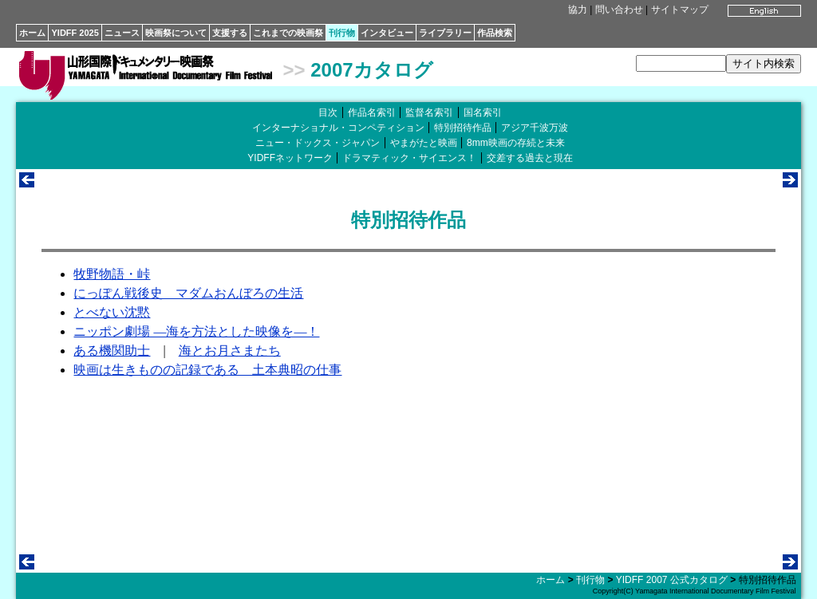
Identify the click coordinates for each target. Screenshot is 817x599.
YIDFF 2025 (74, 32)
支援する (229, 32)
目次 (327, 112)
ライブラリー (445, 32)
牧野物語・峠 (111, 274)
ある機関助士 (111, 350)
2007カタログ (371, 70)
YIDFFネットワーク (290, 158)
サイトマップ (679, 9)
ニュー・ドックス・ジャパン (317, 142)
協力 (577, 9)
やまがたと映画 (423, 142)
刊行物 (342, 32)
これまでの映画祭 (288, 32)
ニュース (122, 32)
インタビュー (387, 32)
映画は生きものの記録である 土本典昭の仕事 (207, 369)
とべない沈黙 (111, 312)
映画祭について (176, 32)
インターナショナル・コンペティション (338, 127)
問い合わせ (619, 9)
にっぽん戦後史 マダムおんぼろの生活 (188, 293)
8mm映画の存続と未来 (516, 142)
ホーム (32, 32)
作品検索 (494, 32)
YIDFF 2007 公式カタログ (672, 579)
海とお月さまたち (230, 350)
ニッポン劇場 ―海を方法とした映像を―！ (196, 331)
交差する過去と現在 (530, 158)
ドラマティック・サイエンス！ (409, 158)
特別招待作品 (462, 127)
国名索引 (483, 112)
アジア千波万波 (534, 127)
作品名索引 (372, 112)
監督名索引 (429, 112)
